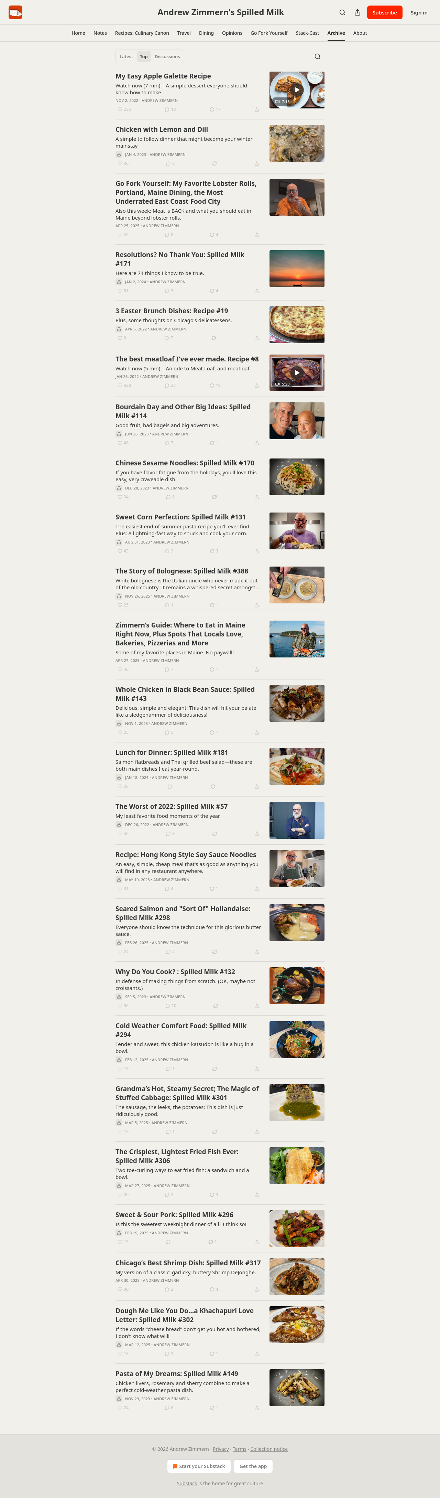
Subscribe (385, 12)
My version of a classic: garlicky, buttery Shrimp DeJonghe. (186, 1272)
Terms (239, 1449)
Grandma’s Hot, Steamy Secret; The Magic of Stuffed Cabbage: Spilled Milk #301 (187, 1093)
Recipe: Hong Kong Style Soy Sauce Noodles (186, 854)
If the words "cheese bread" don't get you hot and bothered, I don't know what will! (188, 1332)
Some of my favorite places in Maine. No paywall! (175, 652)
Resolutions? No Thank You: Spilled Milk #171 (180, 259)
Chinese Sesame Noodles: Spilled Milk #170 (185, 462)
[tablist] (150, 56)
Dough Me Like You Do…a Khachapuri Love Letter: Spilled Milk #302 (185, 1315)
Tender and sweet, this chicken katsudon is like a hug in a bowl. (185, 1047)
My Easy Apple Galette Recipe (163, 76)
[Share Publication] (357, 12)
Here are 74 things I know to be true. (160, 273)
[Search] (342, 12)
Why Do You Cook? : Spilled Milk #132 (175, 971)
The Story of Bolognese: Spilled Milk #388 (182, 571)
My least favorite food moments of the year (168, 815)
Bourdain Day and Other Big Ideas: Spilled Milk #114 (183, 411)
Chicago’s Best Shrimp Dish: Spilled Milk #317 (188, 1262)
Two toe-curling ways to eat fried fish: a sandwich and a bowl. (182, 1173)
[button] (78, 33)
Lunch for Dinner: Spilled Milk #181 (172, 752)
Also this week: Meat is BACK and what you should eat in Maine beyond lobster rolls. (183, 214)
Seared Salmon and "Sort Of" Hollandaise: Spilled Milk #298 (183, 913)
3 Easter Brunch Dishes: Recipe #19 (172, 310)
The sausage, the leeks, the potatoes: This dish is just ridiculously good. (179, 1110)
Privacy (221, 1449)
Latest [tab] (126, 56)
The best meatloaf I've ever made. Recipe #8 (187, 359)
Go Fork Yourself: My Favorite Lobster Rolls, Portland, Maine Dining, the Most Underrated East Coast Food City (186, 192)
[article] (220, 92)
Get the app (253, 1466)
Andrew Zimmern (160, 100)
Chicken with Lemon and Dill (162, 129)
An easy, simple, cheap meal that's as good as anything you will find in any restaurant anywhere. (187, 867)
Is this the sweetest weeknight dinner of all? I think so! (181, 1224)
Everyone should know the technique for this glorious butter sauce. (188, 930)
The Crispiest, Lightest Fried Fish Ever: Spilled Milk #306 (177, 1156)
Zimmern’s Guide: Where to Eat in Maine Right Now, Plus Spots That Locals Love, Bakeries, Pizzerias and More (180, 634)
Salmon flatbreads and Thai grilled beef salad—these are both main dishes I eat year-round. (184, 765)
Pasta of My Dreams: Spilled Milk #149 (177, 1373)
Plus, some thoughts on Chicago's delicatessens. (174, 320)
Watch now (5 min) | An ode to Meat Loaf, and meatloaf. (183, 368)
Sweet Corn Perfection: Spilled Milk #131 (181, 517)
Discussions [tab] (167, 56)
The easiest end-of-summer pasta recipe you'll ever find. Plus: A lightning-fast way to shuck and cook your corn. (183, 530)
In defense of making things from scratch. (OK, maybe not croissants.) (185, 984)
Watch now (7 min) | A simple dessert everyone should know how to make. (181, 89)
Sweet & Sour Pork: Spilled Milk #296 (174, 1214)
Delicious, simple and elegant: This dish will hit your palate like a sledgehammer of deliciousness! (186, 711)
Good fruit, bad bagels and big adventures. (167, 425)
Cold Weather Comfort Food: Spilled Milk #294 (181, 1030)
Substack (187, 1483)
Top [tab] (144, 56)
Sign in (419, 12)
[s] (297, 90)
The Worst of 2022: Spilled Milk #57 (172, 806)
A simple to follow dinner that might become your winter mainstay (184, 142)
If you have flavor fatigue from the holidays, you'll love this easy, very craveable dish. (186, 476)
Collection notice (269, 1449)
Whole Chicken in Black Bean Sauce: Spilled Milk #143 (185, 694)
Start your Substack (198, 1466)
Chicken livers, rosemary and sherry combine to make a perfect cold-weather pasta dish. (183, 1386)
